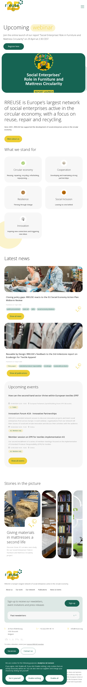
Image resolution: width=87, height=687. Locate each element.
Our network (30, 590)
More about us (13, 139)
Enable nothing (35, 678)
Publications (42, 590)
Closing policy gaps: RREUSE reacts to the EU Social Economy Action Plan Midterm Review (42, 299)
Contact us (28, 651)
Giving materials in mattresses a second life (20, 537)
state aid (26, 309)
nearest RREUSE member (35, 644)
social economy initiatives (46, 309)
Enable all (54, 678)
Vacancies (12, 651)
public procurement (13, 309)
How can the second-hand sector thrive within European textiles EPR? (43, 395)
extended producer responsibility (30, 366)
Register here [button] (13, 46)
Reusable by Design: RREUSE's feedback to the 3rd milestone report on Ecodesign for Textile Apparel (41, 356)
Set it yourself (15, 678)
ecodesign (47, 366)
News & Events (55, 590)
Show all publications (18, 373)
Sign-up (72, 603)
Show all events (17, 461)
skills (33, 309)
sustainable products (61, 366)
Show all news (15, 316)
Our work (19, 590)
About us (9, 590)
